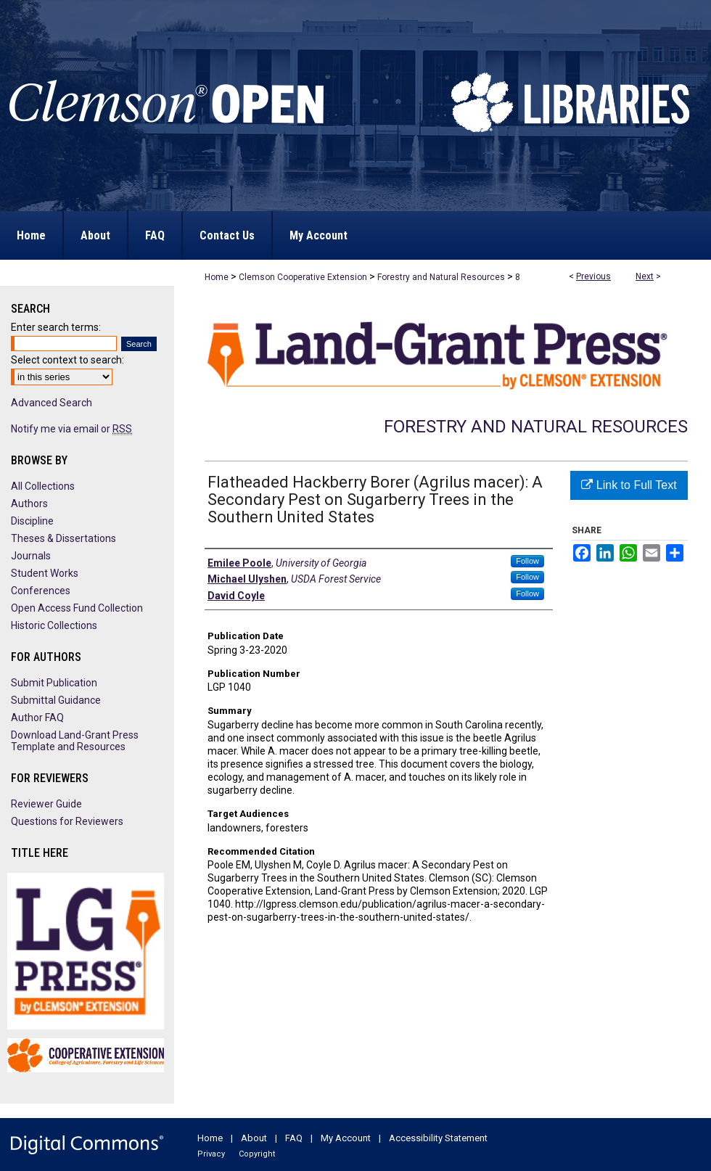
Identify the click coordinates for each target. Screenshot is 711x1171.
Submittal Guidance (56, 700)
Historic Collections (54, 625)
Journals (31, 556)
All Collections (43, 486)
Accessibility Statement (438, 1138)
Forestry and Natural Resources (441, 277)
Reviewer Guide (46, 804)
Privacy (211, 1154)
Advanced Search (51, 402)
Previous (593, 276)
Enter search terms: (56, 327)
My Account (346, 1138)
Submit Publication (54, 683)
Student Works (44, 573)
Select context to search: (67, 360)
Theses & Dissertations (63, 538)
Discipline (32, 521)
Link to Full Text (628, 485)
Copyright (257, 1154)
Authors (29, 503)
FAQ (294, 1138)
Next (645, 276)
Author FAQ (37, 717)
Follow (527, 560)
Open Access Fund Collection (77, 608)
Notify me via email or (71, 429)
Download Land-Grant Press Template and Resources (75, 740)
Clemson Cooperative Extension (303, 277)
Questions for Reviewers (67, 821)
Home (217, 277)
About (254, 1138)
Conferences (40, 590)
